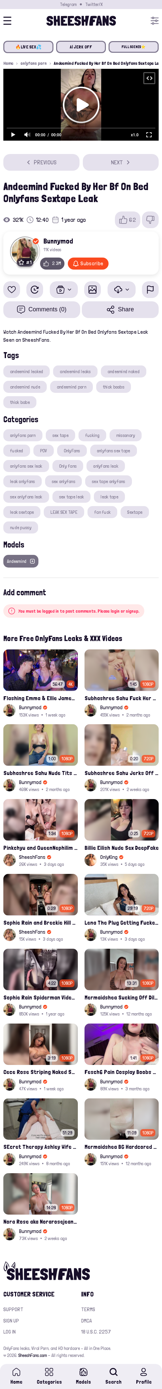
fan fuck (102, 512)
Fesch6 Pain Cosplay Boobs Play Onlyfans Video (122, 1071)
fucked (16, 450)
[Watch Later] (34, 289)
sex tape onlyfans (108, 481)
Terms (88, 1309)
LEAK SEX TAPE (63, 512)
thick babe (20, 402)
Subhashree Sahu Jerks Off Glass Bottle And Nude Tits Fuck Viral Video (122, 772)
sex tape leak (71, 496)
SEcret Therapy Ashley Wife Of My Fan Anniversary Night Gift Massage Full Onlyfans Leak (40, 1146)
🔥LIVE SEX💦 (28, 46)
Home (8, 63)
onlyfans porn (33, 63)
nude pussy (20, 527)
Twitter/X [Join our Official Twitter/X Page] (94, 4)
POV (43, 450)
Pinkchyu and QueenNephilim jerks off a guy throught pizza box (40, 847)
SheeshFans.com (32, 1355)
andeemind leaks (75, 371)
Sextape (134, 512)
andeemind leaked (26, 371)
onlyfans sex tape (113, 450)
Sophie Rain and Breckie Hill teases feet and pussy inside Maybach (40, 922)
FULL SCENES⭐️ (134, 47)
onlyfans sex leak (26, 466)
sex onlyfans (63, 481)
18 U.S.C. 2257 (96, 1332)
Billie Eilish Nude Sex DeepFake (122, 847)
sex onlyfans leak (26, 496)
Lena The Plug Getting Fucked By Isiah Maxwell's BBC (122, 922)
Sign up (11, 1321)
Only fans (68, 466)
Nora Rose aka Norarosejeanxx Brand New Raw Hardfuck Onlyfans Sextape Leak (40, 1221)
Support (13, 1309)
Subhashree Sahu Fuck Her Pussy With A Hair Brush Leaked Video (122, 698)
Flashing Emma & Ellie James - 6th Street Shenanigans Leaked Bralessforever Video (40, 698)
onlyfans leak (105, 466)
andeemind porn (71, 387)
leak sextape (22, 512)
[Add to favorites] (11, 289)
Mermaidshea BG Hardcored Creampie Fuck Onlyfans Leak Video (122, 1146)
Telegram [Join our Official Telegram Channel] (68, 4)
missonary (125, 435)
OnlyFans (72, 450)
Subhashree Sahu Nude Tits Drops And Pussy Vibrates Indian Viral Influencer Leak (40, 772)
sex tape (60, 435)
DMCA (86, 1321)
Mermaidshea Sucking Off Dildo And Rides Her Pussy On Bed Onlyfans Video (122, 997)
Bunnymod (58, 241)
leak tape (109, 496)
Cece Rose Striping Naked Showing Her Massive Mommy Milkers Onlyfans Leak (40, 1071)
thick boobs (113, 387)
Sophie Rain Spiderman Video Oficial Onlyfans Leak (40, 997)
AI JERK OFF (81, 46)
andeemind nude (25, 387)
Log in (9, 1332)
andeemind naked (124, 371)
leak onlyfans (22, 481)
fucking (92, 435)
